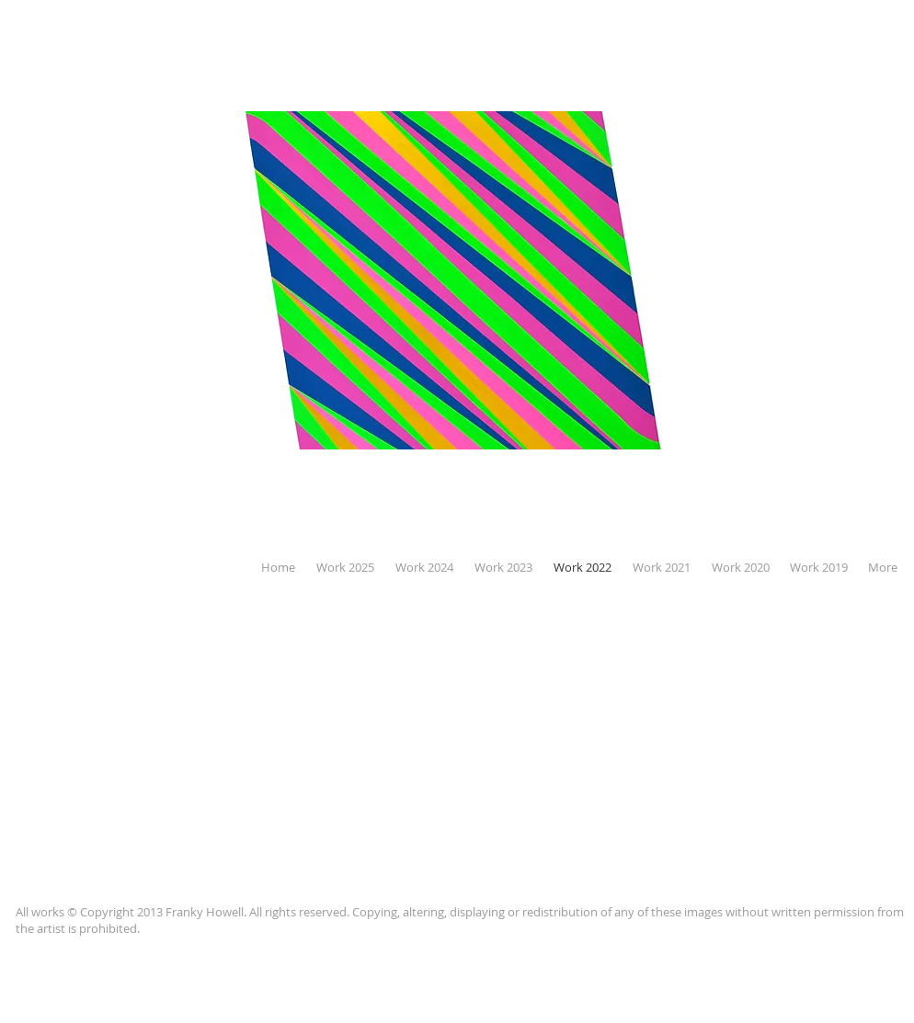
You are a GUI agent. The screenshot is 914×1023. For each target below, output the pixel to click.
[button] (457, 280)
